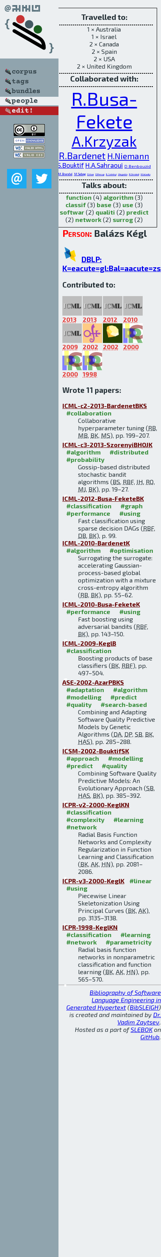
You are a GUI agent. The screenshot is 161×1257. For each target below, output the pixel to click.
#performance (88, 513)
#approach (82, 758)
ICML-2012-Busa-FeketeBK (103, 498)
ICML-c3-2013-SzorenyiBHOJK (107, 444)
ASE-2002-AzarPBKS (93, 682)
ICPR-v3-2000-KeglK (93, 880)
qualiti (105, 212)
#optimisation (131, 550)
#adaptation (85, 689)
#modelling (83, 697)
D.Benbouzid (137, 166)
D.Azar (90, 174)
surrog (123, 219)
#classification (88, 506)
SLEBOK (141, 1029)
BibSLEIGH (144, 1007)
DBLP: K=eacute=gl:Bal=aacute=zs (111, 264)
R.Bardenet (82, 155)
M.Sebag (80, 174)
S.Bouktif (70, 165)
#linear (140, 880)
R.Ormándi (134, 174)
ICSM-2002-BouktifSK (95, 751)
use (127, 204)
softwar (72, 212)
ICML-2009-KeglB (89, 643)
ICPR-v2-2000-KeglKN (95, 804)
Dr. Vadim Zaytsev (139, 1018)
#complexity (85, 819)
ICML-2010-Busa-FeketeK (101, 604)
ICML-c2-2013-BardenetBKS (104, 405)
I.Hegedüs (122, 174)
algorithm (118, 197)
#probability (85, 459)
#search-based (124, 704)
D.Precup (100, 174)
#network (81, 827)
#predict (123, 697)
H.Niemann (128, 156)
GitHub (149, 1036)
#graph (131, 506)
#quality (79, 704)
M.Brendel (65, 174)
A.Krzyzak (104, 141)
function (79, 197)
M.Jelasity (145, 174)
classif (75, 204)
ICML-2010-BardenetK (96, 543)
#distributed (129, 452)
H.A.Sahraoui (104, 165)
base (104, 204)
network (88, 219)
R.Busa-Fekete (104, 109)
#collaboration (88, 413)
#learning (128, 819)
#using (129, 513)
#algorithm (83, 452)
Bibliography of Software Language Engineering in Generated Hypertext (113, 1000)
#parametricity (129, 942)
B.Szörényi (111, 174)
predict (137, 212)
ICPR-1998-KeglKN (90, 927)
